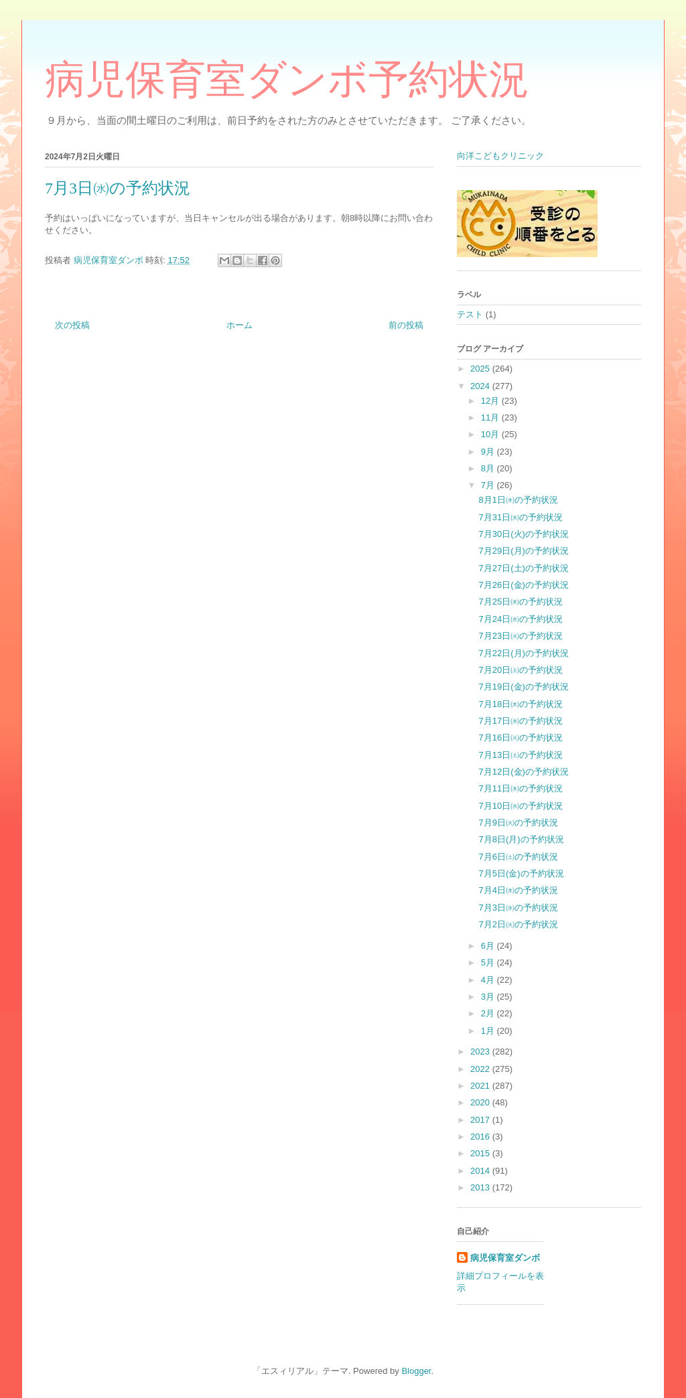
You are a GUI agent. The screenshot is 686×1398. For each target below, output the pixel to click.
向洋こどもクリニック (500, 156)
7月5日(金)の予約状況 (520, 873)
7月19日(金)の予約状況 (523, 687)
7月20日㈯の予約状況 (520, 670)
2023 (481, 1051)
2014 (481, 1171)
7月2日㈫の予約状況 (517, 924)
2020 (481, 1102)
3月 (489, 997)
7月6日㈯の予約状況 (517, 857)
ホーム (239, 325)
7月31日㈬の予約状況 (520, 517)
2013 (481, 1187)
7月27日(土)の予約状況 (523, 568)
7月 (489, 485)
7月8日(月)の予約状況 (520, 839)
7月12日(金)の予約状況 (523, 772)
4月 (489, 980)
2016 (481, 1137)
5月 (489, 962)
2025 (481, 369)
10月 (491, 434)
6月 (489, 946)
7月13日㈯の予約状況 (520, 755)
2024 (481, 386)
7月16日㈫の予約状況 (520, 737)
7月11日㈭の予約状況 (520, 788)
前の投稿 (406, 325)
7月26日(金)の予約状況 (523, 585)
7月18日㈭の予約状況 (520, 704)
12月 (491, 401)
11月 (491, 417)
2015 (481, 1153)
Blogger (416, 1371)
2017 (481, 1120)
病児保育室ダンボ (505, 1258)
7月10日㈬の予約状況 (520, 806)
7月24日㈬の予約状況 (520, 619)
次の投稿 (72, 325)
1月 (489, 1031)
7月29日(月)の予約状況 (523, 551)
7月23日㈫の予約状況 (520, 636)
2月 (489, 1013)
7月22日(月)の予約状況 (523, 653)
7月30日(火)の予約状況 (523, 534)
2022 (481, 1069)
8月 (489, 468)
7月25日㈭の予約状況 (520, 602)
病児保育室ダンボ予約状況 (287, 80)
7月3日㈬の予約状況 (517, 908)
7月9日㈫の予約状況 (517, 823)
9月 (489, 452)
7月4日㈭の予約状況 (517, 890)
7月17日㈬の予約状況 (520, 721)
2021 (481, 1086)
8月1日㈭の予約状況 (517, 500)
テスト (470, 314)
